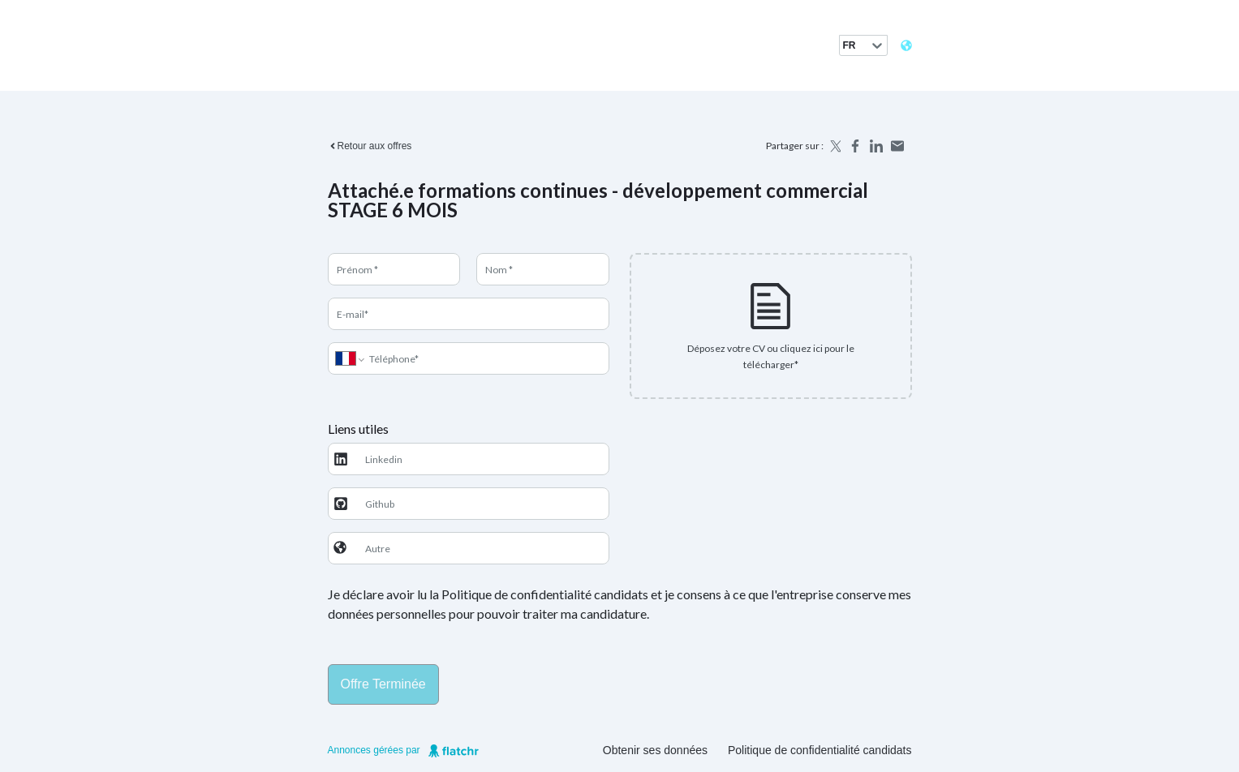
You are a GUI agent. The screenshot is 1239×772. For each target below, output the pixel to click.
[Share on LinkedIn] (876, 145)
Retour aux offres (370, 146)
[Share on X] (834, 145)
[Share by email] (897, 145)
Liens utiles (358, 428)
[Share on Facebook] (855, 145)
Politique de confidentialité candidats (820, 750)
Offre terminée (383, 684)
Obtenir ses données (655, 750)
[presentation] (771, 326)
